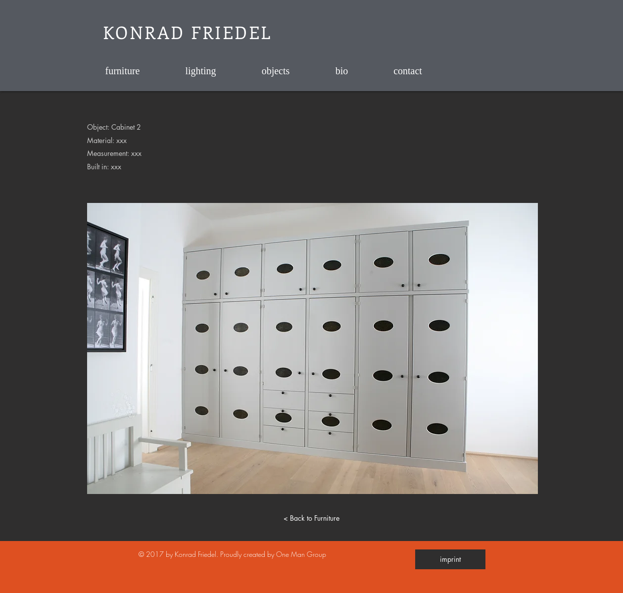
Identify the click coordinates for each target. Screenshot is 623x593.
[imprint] (450, 559)
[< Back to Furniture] (312, 518)
